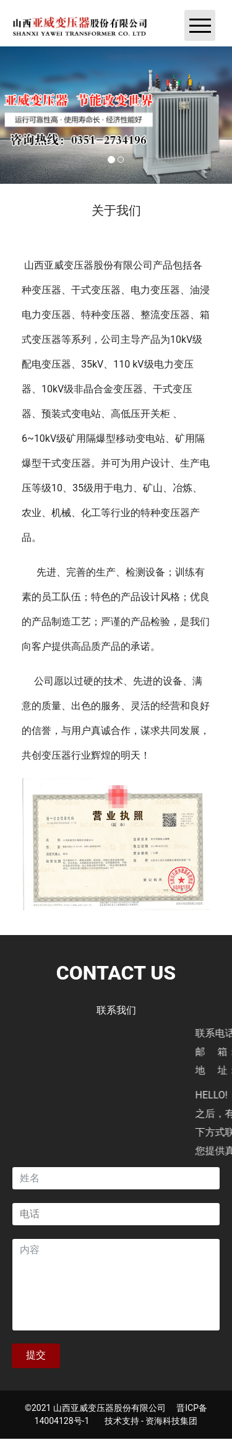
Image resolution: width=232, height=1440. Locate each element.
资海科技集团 (171, 1421)
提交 (36, 1355)
